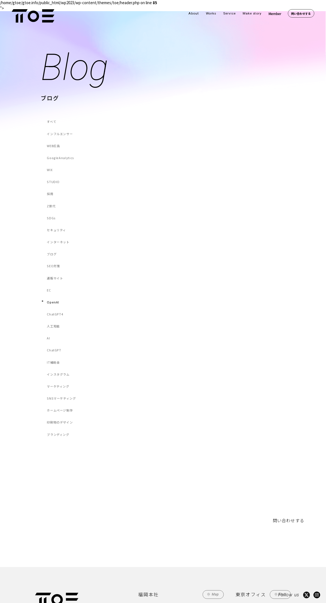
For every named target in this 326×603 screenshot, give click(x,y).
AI (49, 297)
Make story (252, 13)
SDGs (52, 199)
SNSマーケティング (61, 346)
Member (275, 13)
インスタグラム (58, 326)
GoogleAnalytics (59, 150)
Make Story (101, 577)
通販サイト (55, 248)
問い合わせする (301, 13)
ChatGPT (54, 307)
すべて (52, 121)
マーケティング (58, 336)
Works (211, 13)
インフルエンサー (60, 130)
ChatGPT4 (55, 277)
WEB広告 (54, 140)
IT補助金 (54, 316)
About (193, 13)
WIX (50, 160)
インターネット (58, 219)
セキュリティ (56, 209)
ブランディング (58, 375)
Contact (146, 577)
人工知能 (54, 287)
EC (50, 258)
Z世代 (52, 189)
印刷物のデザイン (60, 365)
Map (215, 534)
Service (229, 13)
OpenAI (53, 267)
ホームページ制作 (60, 355)
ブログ (52, 228)
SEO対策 (54, 238)
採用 (51, 180)
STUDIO (53, 169)
